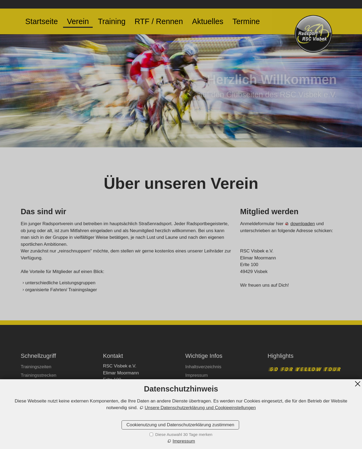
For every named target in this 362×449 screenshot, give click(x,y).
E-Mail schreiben (126, 408)
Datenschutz (198, 383)
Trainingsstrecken (39, 375)
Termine (246, 21)
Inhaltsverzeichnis (203, 366)
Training (111, 21)
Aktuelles (207, 21)
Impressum (196, 375)
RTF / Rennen (159, 21)
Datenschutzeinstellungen (211, 392)
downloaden (302, 223)
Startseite (41, 21)
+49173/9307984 (126, 398)
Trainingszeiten (36, 366)
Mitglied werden (37, 383)
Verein (78, 21)
